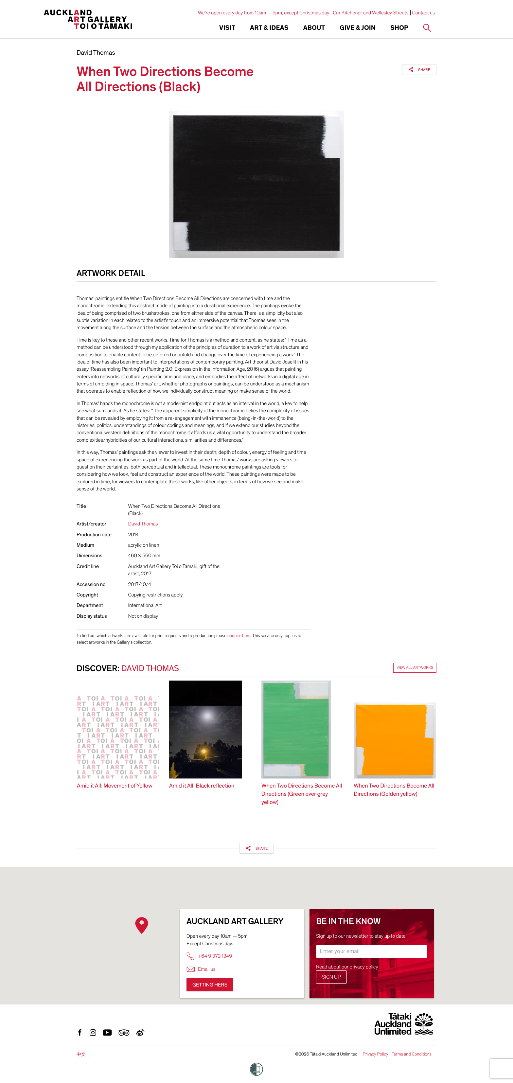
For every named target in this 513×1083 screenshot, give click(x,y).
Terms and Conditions (412, 1054)
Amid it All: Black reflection (201, 786)
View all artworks (415, 667)
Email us (201, 969)
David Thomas (96, 53)
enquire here (239, 635)
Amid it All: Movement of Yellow (114, 786)
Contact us (423, 12)
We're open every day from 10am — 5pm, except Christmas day (263, 12)
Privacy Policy (375, 1054)
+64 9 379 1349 (209, 956)
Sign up (331, 977)
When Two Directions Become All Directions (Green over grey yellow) (301, 794)
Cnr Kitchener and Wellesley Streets (370, 12)
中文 (81, 1054)
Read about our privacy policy (347, 966)
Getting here (209, 984)
